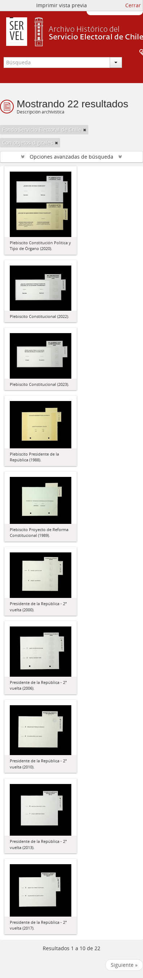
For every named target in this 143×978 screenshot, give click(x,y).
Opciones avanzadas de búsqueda (71, 156)
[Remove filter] (84, 129)
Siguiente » (124, 964)
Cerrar (133, 5)
